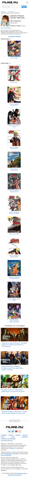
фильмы (18, 435)
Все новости (14, 421)
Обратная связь (22, 473)
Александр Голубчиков (12, 453)
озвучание (7, 28)
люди (13, 437)
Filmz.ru (12, 448)
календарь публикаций (8, 438)
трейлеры (4, 435)
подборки (24, 437)
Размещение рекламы (14, 475)
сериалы (25, 435)
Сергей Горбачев (6, 455)
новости (11, 435)
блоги (2, 437)
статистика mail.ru (7, 440)
